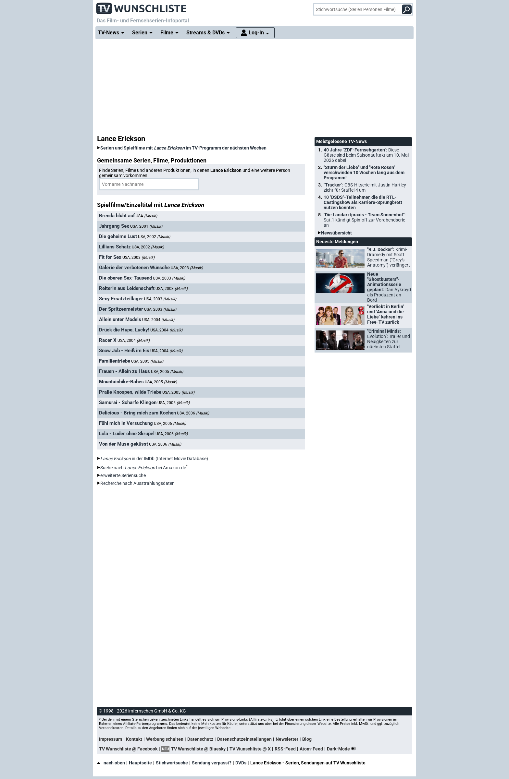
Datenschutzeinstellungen (244, 739)
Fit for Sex (110, 257)
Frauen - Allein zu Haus (124, 371)
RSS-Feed (285, 748)
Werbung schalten (164, 739)
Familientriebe (114, 361)
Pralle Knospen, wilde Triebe (130, 392)
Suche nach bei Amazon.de (143, 467)
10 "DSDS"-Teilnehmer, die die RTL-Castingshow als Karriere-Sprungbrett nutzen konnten (363, 202)
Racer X (108, 340)
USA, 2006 (193, 413)
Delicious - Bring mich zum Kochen (137, 413)
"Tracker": (365, 187)
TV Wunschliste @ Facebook (128, 748)
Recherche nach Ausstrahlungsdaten (137, 483)
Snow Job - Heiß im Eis (124, 351)
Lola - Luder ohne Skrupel (127, 434)
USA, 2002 (154, 236)
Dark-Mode (343, 748)
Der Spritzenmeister (121, 309)
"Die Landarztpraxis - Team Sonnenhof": (365, 220)
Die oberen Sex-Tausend (125, 278)
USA (146, 216)
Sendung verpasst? (211, 762)
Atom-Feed (311, 748)
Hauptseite (140, 762)
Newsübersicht (336, 232)
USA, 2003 (138, 257)
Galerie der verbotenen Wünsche (134, 267)
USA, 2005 (147, 361)
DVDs (240, 762)
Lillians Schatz (115, 247)
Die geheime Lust (118, 236)
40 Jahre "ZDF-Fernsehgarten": (366, 155)
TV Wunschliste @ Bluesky (198, 748)
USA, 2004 (158, 320)
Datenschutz (200, 739)
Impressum (110, 739)
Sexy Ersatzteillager (121, 299)
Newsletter (287, 739)
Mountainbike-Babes (121, 382)
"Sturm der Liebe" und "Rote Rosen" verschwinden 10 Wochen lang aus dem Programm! (364, 172)
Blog (307, 739)
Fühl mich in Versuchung (126, 423)
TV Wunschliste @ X (250, 748)
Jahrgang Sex (114, 226)
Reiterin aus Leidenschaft (127, 288)
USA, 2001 (146, 226)
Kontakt (134, 739)
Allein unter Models (120, 319)
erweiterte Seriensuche (123, 475)
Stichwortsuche (172, 762)
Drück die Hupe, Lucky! (124, 330)
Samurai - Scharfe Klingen (127, 402)
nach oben (111, 762)
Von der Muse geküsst (123, 444)
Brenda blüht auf (117, 216)
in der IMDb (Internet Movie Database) (154, 458)
